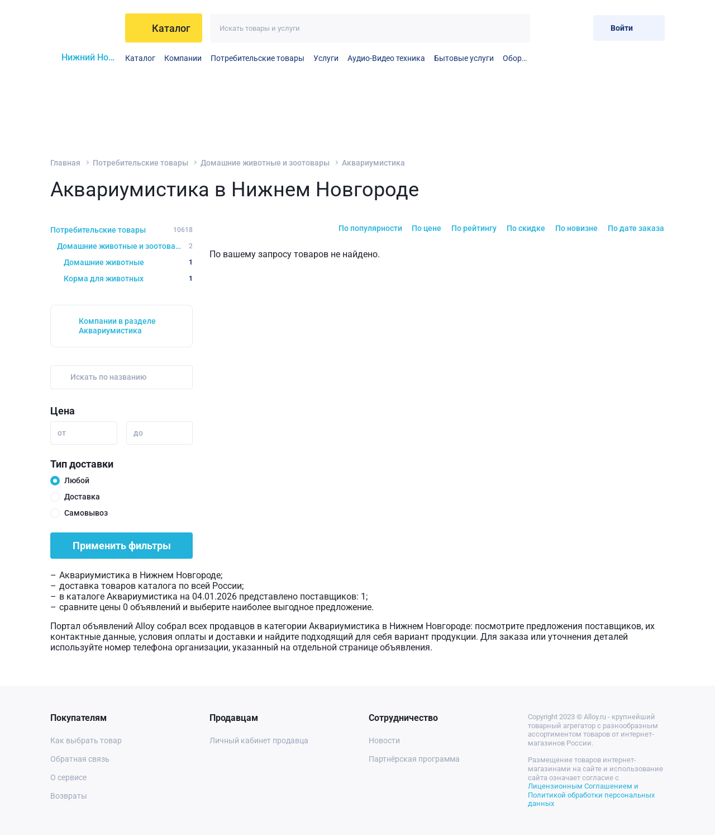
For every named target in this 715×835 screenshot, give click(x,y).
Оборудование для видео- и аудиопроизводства (516, 58)
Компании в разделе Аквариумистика (117, 326)
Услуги (326, 58)
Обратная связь (79, 758)
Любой (76, 480)
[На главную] (84, 28)
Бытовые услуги (464, 58)
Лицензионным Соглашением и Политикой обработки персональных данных (591, 795)
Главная (65, 162)
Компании (183, 58)
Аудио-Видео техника (386, 58)
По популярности (370, 228)
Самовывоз (86, 512)
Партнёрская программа (414, 758)
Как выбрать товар (86, 740)
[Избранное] (548, 27)
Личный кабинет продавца (258, 740)
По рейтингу (474, 228)
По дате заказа (636, 228)
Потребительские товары (257, 58)
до (138, 432)
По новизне (576, 228)
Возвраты (68, 795)
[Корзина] (576, 28)
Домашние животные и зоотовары (265, 162)
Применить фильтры (122, 545)
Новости (384, 740)
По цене (426, 228)
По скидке (526, 228)
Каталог (140, 58)
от (62, 432)
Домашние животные (128, 262)
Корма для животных (128, 278)
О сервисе (68, 777)
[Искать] (516, 28)
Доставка (82, 496)
